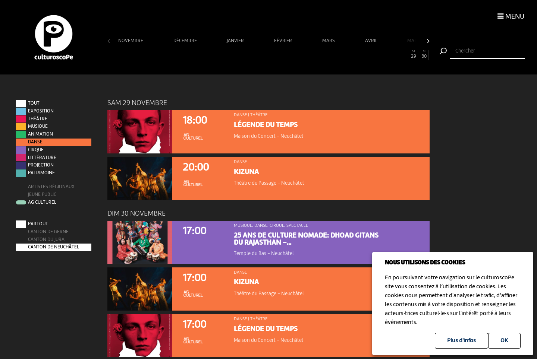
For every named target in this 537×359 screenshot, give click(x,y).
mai (412, 40)
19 (306, 54)
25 (371, 54)
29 (413, 54)
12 (231, 54)
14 (252, 54)
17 (284, 54)
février (283, 40)
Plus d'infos (461, 341)
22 (338, 54)
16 (274, 54)
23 (349, 54)
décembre (185, 40)
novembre (131, 40)
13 (241, 54)
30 (424, 54)
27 (392, 54)
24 (360, 54)
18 (295, 54)
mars (329, 40)
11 (220, 54)
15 (263, 54)
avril (372, 40)
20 (317, 54)
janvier (236, 40)
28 (403, 54)
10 (209, 54)
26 (381, 54)
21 (327, 54)
